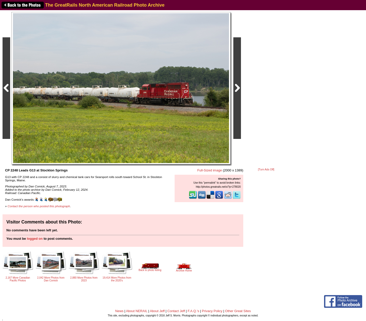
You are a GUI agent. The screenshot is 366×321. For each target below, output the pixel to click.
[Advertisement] (266, 89)
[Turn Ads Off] (266, 169)
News (119, 311)
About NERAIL (136, 311)
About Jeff (157, 311)
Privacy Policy (212, 311)
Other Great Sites (238, 311)
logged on (35, 238)
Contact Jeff (176, 311)
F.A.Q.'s (193, 311)
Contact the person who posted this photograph (39, 206)
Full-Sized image (209, 170)
